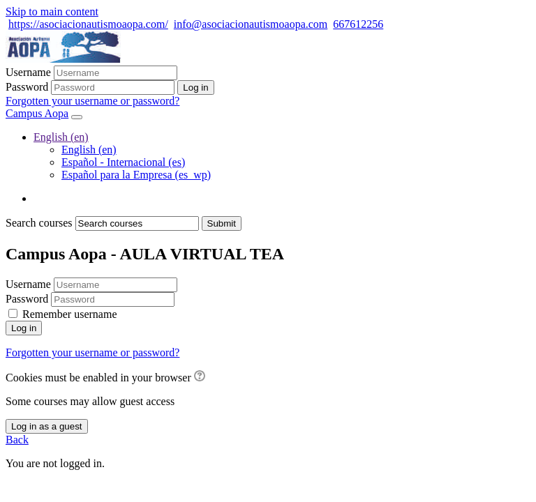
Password (27, 87)
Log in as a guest (46, 426)
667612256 (358, 24)
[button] (199, 377)
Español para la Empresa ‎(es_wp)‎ (136, 175)
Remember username (69, 314)
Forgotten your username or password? (92, 101)
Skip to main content (52, 11)
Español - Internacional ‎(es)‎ (123, 162)
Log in (23, 328)
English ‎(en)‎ (61, 137)
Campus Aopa (37, 113)
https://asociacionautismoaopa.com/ (88, 24)
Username (28, 72)
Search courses (39, 223)
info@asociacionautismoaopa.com (250, 24)
